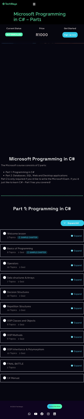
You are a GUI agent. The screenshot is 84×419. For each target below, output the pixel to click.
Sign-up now (70, 35)
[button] (34, 4)
